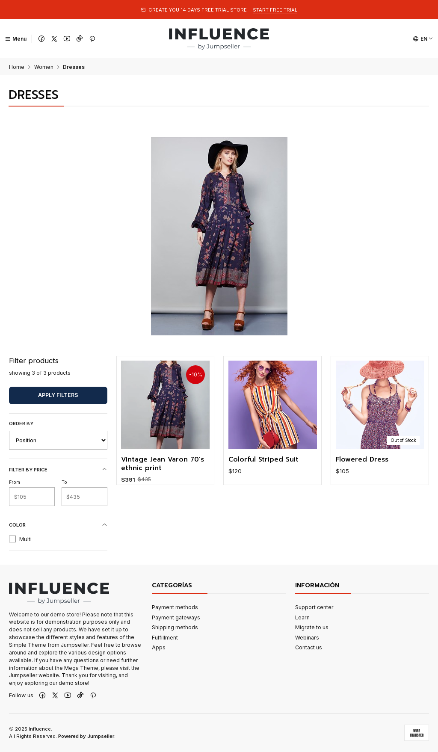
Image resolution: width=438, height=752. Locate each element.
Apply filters (58, 395)
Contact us (308, 647)
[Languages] (423, 39)
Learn (302, 617)
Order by (21, 423)
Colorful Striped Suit (263, 470)
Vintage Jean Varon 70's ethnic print (162, 469)
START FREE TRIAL (275, 10)
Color (58, 525)
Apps (159, 647)
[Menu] (16, 39)
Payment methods (175, 607)
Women (43, 67)
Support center (314, 607)
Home (16, 67)
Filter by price (58, 469)
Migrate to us (311, 627)
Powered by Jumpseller (86, 736)
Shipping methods (175, 627)
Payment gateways (176, 617)
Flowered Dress (362, 478)
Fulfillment (165, 637)
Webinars (307, 637)
